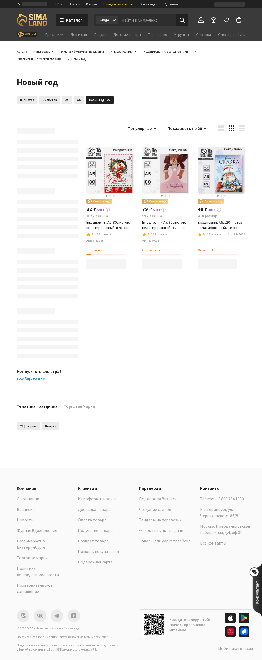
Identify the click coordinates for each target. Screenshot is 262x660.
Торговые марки (32, 557)
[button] (78, 59)
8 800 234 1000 (231, 498)
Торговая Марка (79, 406)
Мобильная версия (235, 648)
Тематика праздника (37, 406)
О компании (28, 498)
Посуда (100, 34)
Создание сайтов (155, 509)
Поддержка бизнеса (158, 498)
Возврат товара (93, 540)
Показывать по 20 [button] (187, 128)
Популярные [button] (142, 128)
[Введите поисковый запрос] (147, 20)
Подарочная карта (95, 562)
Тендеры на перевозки (160, 519)
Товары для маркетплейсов (165, 540)
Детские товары (127, 34)
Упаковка (203, 34)
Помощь (74, 4)
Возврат (91, 4)
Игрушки (181, 34)
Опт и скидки (149, 4)
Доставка (171, 4)
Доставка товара (94, 509)
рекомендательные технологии (89, 637)
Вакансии (26, 509)
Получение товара (95, 530)
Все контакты (213, 543)
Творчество (157, 34)
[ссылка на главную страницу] (32, 20)
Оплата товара (92, 519)
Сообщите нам (31, 378)
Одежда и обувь (231, 34)
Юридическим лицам (118, 4)
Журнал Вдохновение (37, 530)
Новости (25, 519)
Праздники (54, 34)
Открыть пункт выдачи (161, 530)
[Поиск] (182, 20)
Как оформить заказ (97, 498)
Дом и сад (79, 34)
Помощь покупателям (98, 551)
